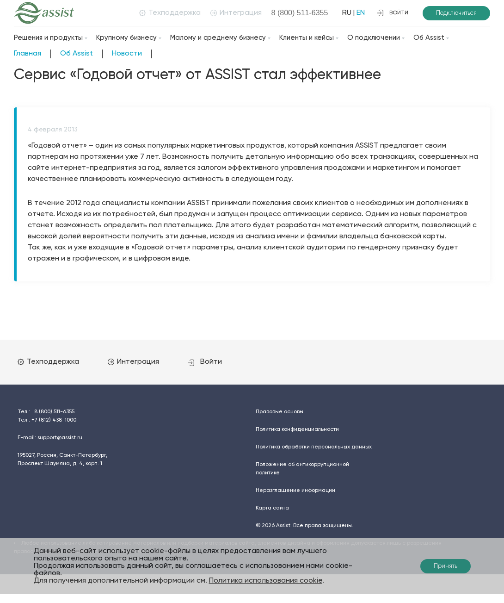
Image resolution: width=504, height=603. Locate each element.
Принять (445, 566)
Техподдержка (170, 13)
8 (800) (299, 13)
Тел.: (46, 412)
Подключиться (456, 13)
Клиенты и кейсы (306, 37)
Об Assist (428, 37)
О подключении (373, 37)
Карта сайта (272, 508)
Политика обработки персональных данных (314, 447)
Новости (127, 53)
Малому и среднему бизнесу (218, 37)
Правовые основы (279, 412)
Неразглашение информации (295, 490)
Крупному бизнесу (126, 37)
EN (360, 13)
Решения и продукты (48, 37)
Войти (205, 362)
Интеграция (236, 13)
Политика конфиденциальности (297, 429)
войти (392, 13)
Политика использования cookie (265, 580)
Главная (27, 53)
